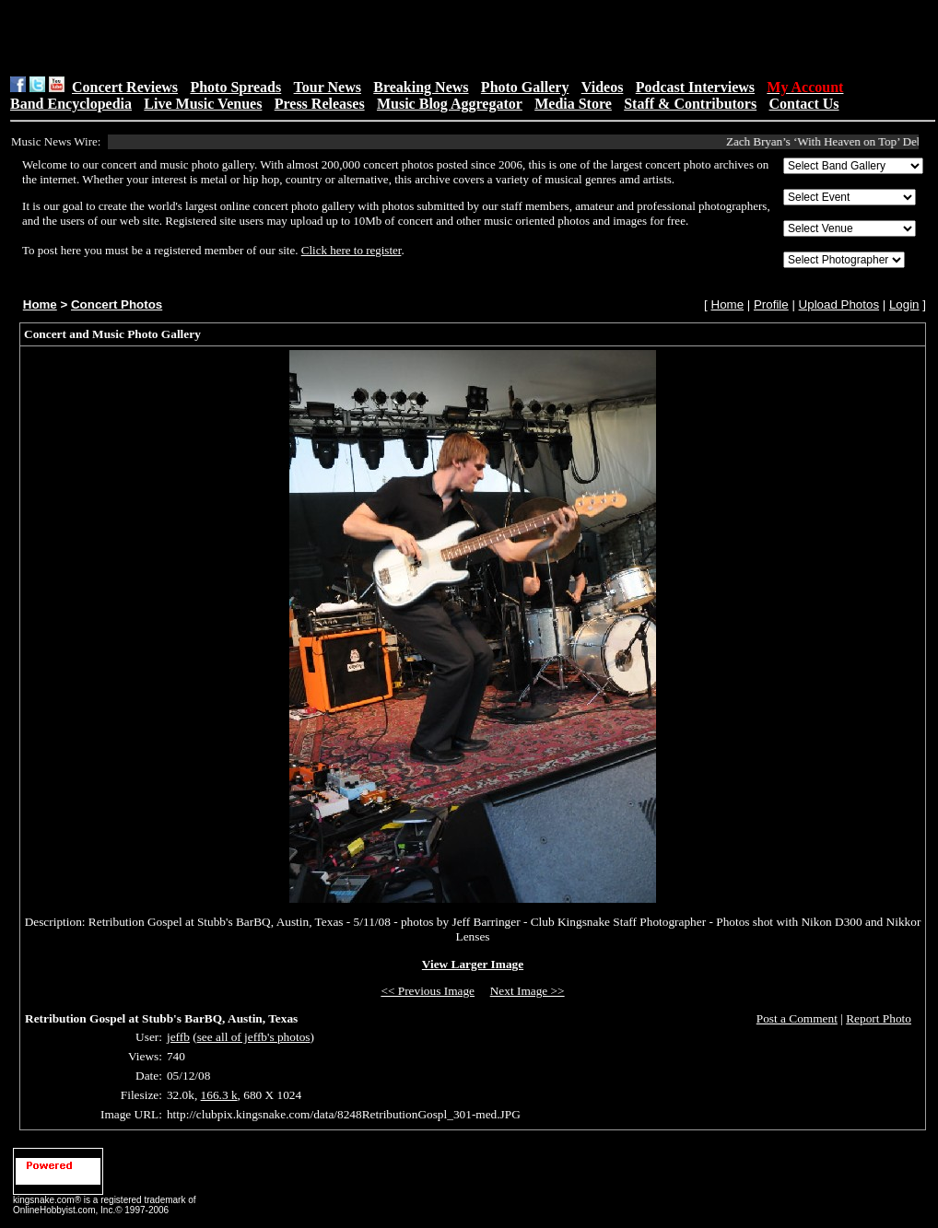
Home (40, 304)
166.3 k (219, 1095)
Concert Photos (116, 304)
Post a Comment (797, 1018)
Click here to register (351, 250)
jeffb (178, 1037)
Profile (771, 304)
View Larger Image (472, 964)
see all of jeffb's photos (254, 1037)
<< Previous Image (428, 991)
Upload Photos (839, 304)
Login (904, 304)
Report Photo (878, 1018)
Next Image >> (527, 991)
